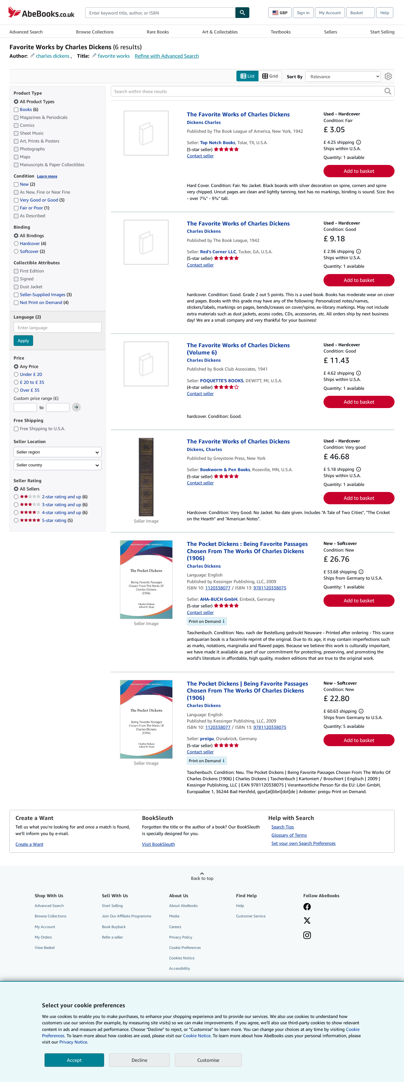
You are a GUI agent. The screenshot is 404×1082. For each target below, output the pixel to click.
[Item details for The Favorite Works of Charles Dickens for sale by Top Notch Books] (146, 133)
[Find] (242, 12)
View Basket (45, 947)
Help (384, 12)
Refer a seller (112, 937)
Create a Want (29, 844)
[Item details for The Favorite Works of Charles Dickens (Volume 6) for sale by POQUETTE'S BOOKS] (146, 364)
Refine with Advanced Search (167, 56)
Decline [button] (139, 1060)
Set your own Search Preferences (303, 843)
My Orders (43, 937)
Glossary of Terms (289, 835)
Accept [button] (74, 1060)
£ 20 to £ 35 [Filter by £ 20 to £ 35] (29, 382)
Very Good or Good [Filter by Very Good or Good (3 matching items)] (39, 200)
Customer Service (250, 916)
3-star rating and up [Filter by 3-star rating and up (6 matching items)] (53, 504)
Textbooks (281, 31)
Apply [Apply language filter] (23, 340)
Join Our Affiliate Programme (126, 916)
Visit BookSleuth (158, 844)
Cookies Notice (181, 958)
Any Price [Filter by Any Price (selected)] (26, 366)
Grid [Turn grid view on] (270, 76)
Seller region (28, 452)
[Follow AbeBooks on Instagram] (307, 936)
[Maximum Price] (57, 407)
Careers (175, 926)
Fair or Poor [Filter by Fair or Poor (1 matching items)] (31, 208)
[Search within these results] (253, 91)
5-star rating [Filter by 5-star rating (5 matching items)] (46, 520)
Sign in (303, 12)
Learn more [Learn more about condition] (47, 176)
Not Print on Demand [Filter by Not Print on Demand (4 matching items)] (41, 302)
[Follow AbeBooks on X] (307, 921)
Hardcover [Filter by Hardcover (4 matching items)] (30, 243)
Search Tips (282, 827)
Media (174, 916)
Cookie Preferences (185, 947)
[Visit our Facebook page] (307, 908)
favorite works (114, 56)
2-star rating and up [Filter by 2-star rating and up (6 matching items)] (53, 497)
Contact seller (200, 156)
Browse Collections (95, 31)
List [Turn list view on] (247, 76)
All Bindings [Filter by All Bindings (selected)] (29, 235)
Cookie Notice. (197, 1035)
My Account (330, 12)
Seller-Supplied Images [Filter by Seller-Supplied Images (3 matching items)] (43, 294)
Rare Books (158, 31)
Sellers (330, 31)
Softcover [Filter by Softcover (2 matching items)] (29, 251)
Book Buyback (114, 926)
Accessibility (179, 968)
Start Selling (382, 31)
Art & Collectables (220, 31)
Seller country (29, 465)
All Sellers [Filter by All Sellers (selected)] (30, 489)
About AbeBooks (183, 906)
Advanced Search (26, 31)
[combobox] (160, 12)
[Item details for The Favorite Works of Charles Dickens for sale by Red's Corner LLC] (146, 242)
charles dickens (52, 56)
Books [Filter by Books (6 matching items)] (26, 109)
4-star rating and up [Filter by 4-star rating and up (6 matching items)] (53, 512)
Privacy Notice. (73, 1041)
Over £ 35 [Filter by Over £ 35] (27, 390)
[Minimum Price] (25, 407)
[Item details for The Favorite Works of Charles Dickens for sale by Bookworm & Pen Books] (146, 477)
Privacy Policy (180, 937)
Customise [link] (208, 1060)
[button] (387, 91)
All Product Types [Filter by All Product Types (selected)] (35, 101)
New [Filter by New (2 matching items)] (24, 184)
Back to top (202, 878)
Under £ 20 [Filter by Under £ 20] (28, 374)
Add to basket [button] (359, 171)
